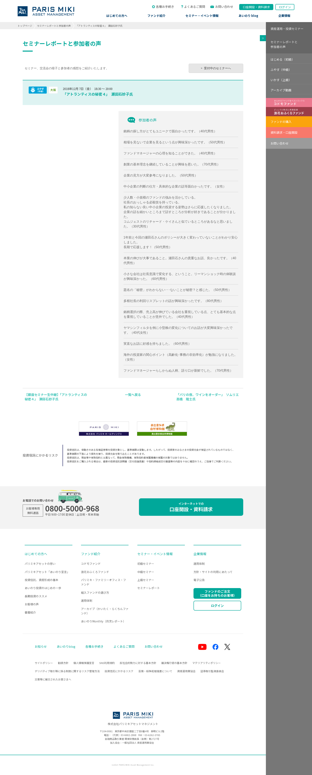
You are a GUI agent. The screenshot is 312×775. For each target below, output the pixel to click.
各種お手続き (165, 6)
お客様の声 (32, 604)
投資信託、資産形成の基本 (41, 580)
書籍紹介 (30, 612)
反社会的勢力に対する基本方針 (138, 663)
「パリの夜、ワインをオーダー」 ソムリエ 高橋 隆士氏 (209, 396)
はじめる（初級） (282, 59)
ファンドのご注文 (217, 593)
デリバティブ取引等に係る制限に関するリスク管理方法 (67, 671)
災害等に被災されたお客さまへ (53, 679)
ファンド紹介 (156, 15)
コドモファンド (91, 564)
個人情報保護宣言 (83, 663)
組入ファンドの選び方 (95, 592)
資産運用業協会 (186, 671)
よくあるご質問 (194, 6)
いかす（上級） (281, 80)
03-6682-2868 (128, 735)
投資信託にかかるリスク (119, 671)
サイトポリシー (44, 663)
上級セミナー (145, 580)
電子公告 (199, 580)
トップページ (25, 25)
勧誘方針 (63, 663)
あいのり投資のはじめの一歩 (43, 588)
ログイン (285, 7)
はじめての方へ (116, 15)
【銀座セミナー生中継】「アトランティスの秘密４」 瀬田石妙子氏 (56, 396)
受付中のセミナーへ (217, 68)
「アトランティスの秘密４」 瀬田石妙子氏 (98, 94)
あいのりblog (66, 646)
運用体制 (86, 601)
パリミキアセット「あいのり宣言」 (47, 572)
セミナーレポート (148, 588)
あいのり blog (248, 15)
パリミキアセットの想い (40, 564)
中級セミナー (145, 572)
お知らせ (41, 646)
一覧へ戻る (133, 394)
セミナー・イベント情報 (202, 15)
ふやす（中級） (281, 69)
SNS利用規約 (107, 663)
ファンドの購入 (281, 121)
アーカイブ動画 (280, 90)
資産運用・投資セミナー (287, 29)
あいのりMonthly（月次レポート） (103, 621)
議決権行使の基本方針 (174, 663)
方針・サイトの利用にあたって (213, 572)
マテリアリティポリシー (206, 663)
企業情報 (284, 15)
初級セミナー (145, 564)
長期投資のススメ (36, 596)
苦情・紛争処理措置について (155, 671)
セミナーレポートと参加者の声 (54, 25)
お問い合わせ (224, 6)
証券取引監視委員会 (212, 671)
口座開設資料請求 (256, 7)
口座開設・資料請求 (191, 507)
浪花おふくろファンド (95, 572)
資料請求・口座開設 (284, 132)
